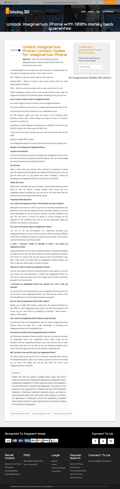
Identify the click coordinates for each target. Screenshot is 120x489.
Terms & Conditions (58, 468)
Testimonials (9, 467)
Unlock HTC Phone (76, 474)
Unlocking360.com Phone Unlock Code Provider (60, 2)
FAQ (98, 12)
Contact (100, 2)
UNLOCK (91, 12)
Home (94, 2)
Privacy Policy (56, 471)
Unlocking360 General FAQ (33, 461)
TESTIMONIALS (108, 12)
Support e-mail (11, 2)
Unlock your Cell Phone (13, 464)
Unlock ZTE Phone (76, 464)
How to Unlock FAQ (30, 464)
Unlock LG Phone (76, 477)
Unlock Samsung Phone (78, 471)
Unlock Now (110, 2)
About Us (54, 461)
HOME (83, 12)
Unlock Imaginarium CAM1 (20, 414)
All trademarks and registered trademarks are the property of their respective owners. (81, 486)
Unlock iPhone (75, 467)
